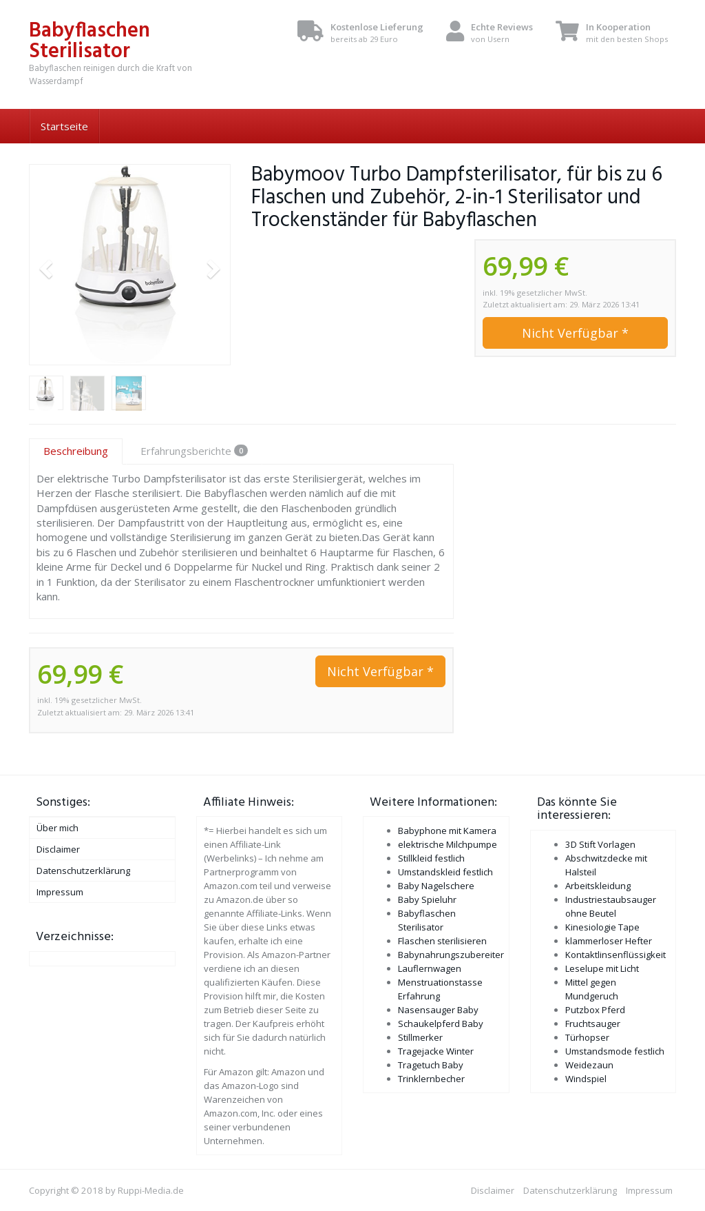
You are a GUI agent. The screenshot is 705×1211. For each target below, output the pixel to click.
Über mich (57, 828)
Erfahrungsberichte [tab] (194, 451)
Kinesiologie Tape (602, 927)
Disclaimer (58, 849)
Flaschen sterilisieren (442, 941)
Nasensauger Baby (438, 1010)
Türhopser (587, 1037)
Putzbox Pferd (595, 1010)
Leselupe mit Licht (602, 968)
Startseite (64, 126)
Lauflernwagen (429, 968)
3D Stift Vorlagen (600, 844)
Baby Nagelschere (436, 885)
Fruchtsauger (592, 1023)
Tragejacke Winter (436, 1051)
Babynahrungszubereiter (451, 954)
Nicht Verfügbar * (575, 333)
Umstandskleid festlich (445, 872)
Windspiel (586, 1078)
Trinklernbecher (431, 1078)
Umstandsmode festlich (614, 1051)
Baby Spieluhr (427, 899)
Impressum (59, 892)
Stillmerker (420, 1037)
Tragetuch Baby (430, 1065)
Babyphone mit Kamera (447, 830)
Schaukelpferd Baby (440, 1023)
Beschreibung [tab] (75, 451)
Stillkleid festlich (431, 858)
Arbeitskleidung (598, 885)
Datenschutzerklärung (83, 870)
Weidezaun (589, 1065)
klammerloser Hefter (608, 941)
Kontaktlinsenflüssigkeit (615, 954)
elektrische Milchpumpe (447, 844)
